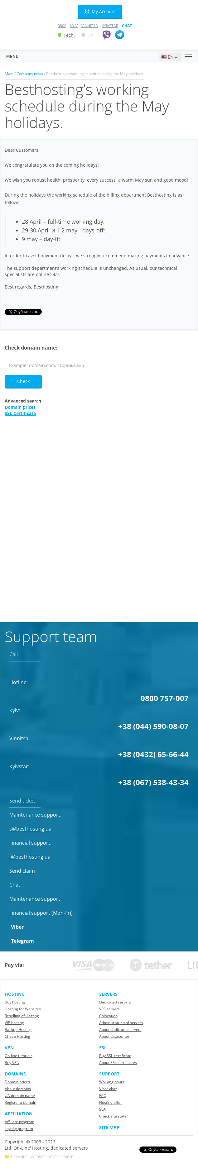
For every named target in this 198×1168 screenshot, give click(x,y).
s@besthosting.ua (30, 828)
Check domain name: (31, 347)
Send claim (22, 870)
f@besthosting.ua (30, 856)
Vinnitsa (89, 25)
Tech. (66, 35)
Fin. (88, 35)
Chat (127, 25)
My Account (100, 11)
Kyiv (74, 25)
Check (23, 381)
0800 (62, 25)
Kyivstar (110, 25)
